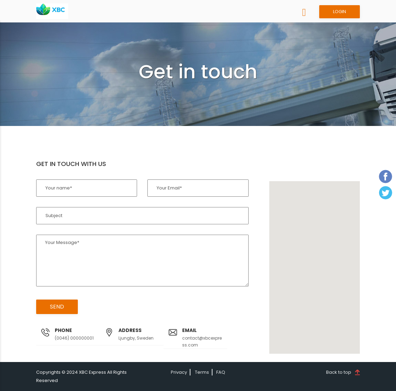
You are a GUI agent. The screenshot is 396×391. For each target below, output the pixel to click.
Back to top (338, 372)
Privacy (179, 372)
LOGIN (339, 11)
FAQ (220, 372)
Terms (202, 372)
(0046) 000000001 (74, 338)
